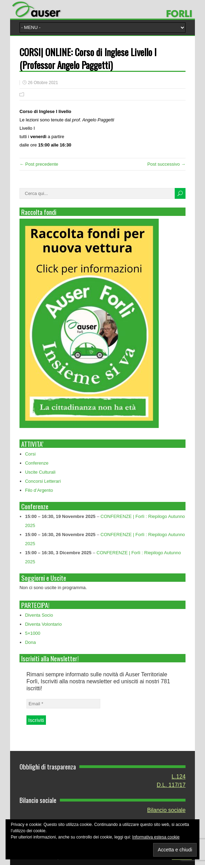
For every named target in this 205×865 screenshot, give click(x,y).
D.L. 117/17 (171, 785)
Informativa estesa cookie (156, 837)
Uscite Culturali (40, 472)
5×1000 (32, 633)
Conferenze (36, 463)
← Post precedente (38, 164)
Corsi (30, 454)
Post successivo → (166, 164)
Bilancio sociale (166, 810)
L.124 (179, 777)
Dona (30, 642)
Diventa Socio (39, 615)
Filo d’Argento (39, 490)
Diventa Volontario (43, 624)
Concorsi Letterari (43, 481)
